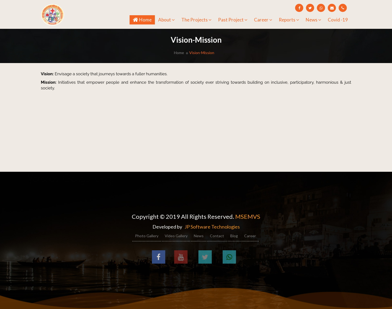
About (166, 20)
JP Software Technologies (212, 227)
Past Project (232, 20)
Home (144, 19)
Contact (217, 235)
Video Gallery (176, 235)
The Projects (196, 20)
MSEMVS (247, 216)
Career (263, 20)
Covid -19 (338, 20)
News (313, 20)
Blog (234, 235)
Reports (289, 20)
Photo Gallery (146, 235)
